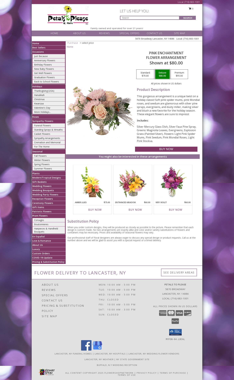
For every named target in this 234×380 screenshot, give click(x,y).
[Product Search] (150, 18)
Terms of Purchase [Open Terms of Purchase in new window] (173, 372)
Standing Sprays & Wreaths (48, 129)
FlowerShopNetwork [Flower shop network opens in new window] (119, 372)
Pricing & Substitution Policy (48, 261)
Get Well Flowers (43, 73)
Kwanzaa (39, 103)
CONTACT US (154, 33)
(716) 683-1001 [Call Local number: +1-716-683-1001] (192, 2)
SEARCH (187, 18)
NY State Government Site (133, 359)
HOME (54, 33)
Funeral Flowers (42, 125)
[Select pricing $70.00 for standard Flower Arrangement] (145, 74)
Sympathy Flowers (42, 121)
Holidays (37, 86)
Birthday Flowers (43, 64)
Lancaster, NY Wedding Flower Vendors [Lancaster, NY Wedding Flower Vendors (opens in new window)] (154, 353)
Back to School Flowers (46, 81)
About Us (37, 245)
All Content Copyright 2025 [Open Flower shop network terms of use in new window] (84, 372)
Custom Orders (41, 253)
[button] (175, 332)
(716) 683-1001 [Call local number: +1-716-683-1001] (180, 298)
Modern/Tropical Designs (46, 177)
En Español (38, 236)
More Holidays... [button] (42, 111)
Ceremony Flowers (42, 203)
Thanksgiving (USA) (44, 90)
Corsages (39, 220)
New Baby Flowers (44, 68)
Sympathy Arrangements (47, 138)
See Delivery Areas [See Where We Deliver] (179, 272)
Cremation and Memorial (47, 142)
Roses (35, 116)
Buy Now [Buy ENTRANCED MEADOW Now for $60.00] (135, 210)
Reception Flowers (42, 198)
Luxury (36, 249)
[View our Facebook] (86, 349)
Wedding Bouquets (43, 190)
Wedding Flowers (41, 186)
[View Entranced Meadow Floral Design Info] (132, 182)
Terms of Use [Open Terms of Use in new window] (127, 374)
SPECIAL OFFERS (129, 33)
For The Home (42, 146)
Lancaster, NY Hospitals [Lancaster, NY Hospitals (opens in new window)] (110, 353)
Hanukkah (39, 95)
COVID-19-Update (42, 257)
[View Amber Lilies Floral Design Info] (92, 182)
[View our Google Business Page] (97, 349)
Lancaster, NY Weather (99, 359)
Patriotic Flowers (41, 211)
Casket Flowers (42, 133)
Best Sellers (38, 47)
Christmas (39, 99)
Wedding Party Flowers (45, 194)
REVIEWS (104, 33)
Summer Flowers (43, 168)
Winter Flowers (42, 160)
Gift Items (38, 207)
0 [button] (191, 8)
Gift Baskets (39, 181)
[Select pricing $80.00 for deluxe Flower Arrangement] (162, 74)
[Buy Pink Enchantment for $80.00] (166, 149)
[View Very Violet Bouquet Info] (173, 182)
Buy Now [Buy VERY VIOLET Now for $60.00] (175, 210)
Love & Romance (41, 240)
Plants (35, 173)
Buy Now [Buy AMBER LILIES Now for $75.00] (95, 210)
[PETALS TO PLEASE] (67, 14)
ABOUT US (79, 33)
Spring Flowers (42, 164)
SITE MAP (179, 33)
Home (35, 43)
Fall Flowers (40, 155)
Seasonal (37, 151)
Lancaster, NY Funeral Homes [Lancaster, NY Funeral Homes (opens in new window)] (73, 353)
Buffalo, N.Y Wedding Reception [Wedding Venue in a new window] (117, 365)
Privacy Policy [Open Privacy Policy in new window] (147, 372)
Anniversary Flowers (44, 60)
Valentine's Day (42, 107)
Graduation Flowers (44, 77)
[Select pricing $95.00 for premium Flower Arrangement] (179, 74)
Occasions (38, 51)
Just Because (41, 56)
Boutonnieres (41, 224)
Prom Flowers (39, 215)
